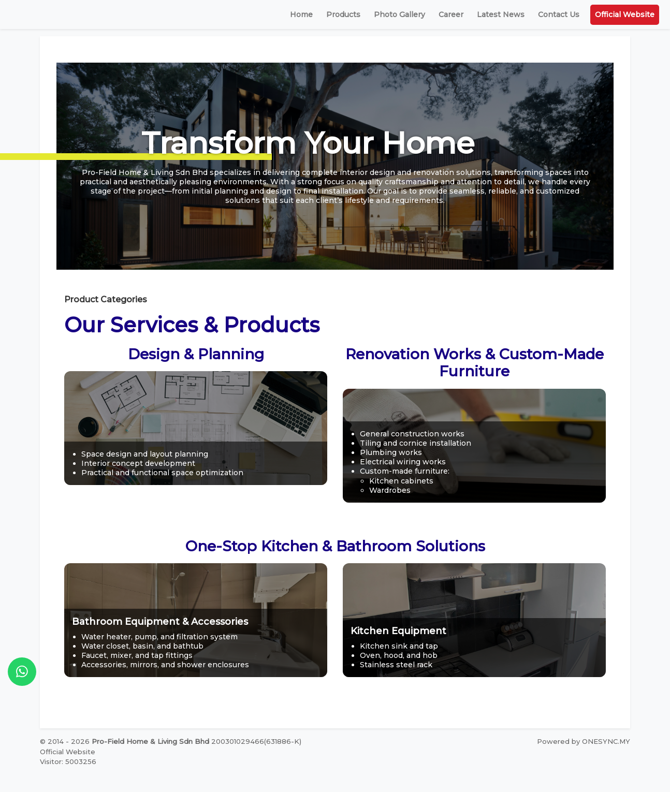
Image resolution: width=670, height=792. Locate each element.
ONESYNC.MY (606, 741)
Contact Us (558, 14)
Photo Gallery (399, 14)
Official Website (624, 14)
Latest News (501, 14)
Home (301, 14)
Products (343, 14)
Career (451, 14)
